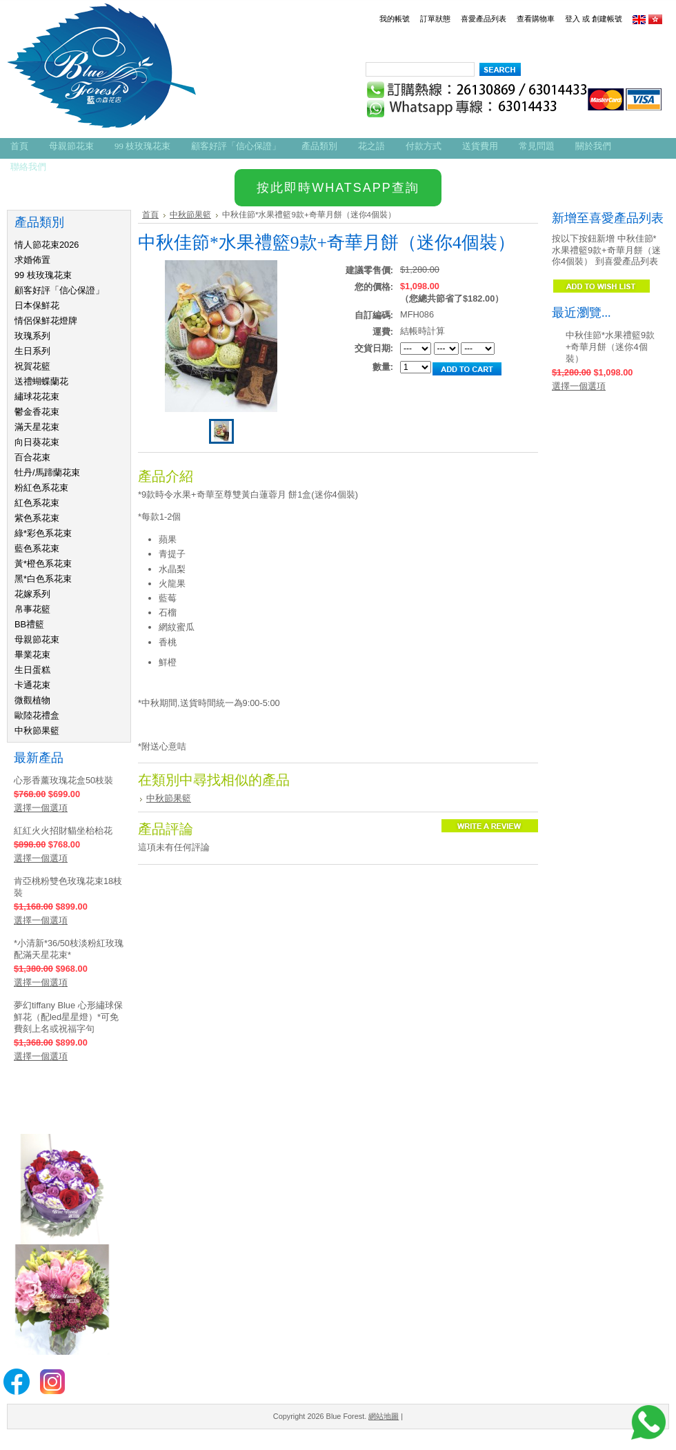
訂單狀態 (435, 18)
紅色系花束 (36, 503)
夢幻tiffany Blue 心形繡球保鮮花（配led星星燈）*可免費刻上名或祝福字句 (68, 1017)
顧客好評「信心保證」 (59, 290)
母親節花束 (36, 639)
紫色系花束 (36, 518)
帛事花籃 (32, 609)
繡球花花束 (36, 396)
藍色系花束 (36, 548)
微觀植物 (32, 700)
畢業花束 (32, 654)
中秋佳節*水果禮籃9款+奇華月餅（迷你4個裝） (610, 347)
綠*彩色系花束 (43, 533)
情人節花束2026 (46, 244)
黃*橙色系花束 (43, 563)
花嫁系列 (32, 594)
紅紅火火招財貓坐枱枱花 (63, 830)
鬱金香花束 (36, 411)
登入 (572, 18)
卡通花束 (32, 685)
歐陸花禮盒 (36, 715)
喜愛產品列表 (483, 18)
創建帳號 (607, 18)
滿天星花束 (36, 427)
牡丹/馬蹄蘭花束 (47, 472)
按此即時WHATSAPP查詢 (338, 188)
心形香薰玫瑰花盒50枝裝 (63, 780)
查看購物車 (536, 18)
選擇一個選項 (41, 808)
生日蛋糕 (32, 670)
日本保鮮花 (36, 305)
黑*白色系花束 (43, 579)
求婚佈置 (32, 260)
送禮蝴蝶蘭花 (41, 381)
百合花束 (32, 457)
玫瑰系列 (32, 336)
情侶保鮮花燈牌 (45, 320)
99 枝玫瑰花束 (43, 275)
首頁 (150, 214)
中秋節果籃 (36, 730)
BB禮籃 (29, 624)
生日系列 (32, 351)
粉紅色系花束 (41, 487)
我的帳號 (394, 18)
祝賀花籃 (32, 366)
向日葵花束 (36, 442)
